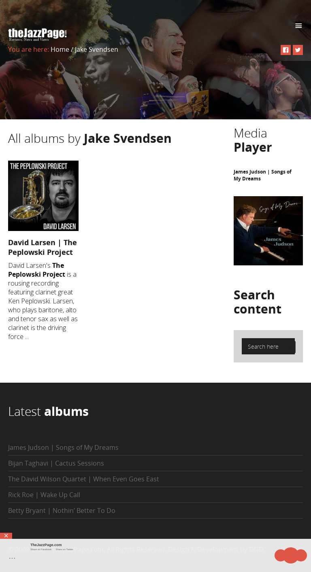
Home (60, 49)
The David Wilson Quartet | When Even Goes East (83, 479)
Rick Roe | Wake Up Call (44, 494)
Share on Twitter (64, 549)
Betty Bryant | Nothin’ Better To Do (61, 510)
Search (257, 301)
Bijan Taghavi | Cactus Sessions (56, 463)
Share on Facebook (40, 549)
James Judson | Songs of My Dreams (63, 447)
